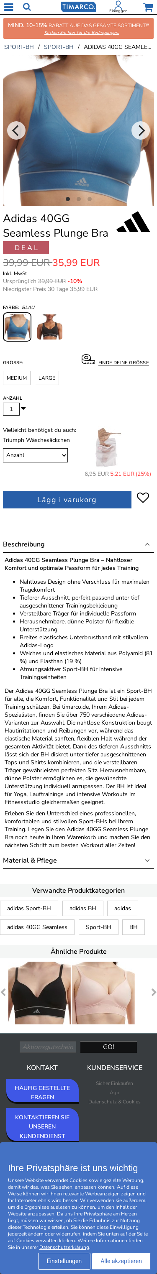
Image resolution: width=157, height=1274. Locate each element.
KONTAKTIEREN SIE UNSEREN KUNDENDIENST (42, 1126)
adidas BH (82, 908)
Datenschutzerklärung (64, 1247)
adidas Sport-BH (29, 908)
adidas (122, 908)
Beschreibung (24, 544)
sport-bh (19, 47)
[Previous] (16, 130)
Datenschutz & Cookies (114, 1101)
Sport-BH (98, 927)
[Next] (140, 130)
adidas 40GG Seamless (37, 927)
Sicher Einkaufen (114, 1083)
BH (133, 927)
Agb (114, 1092)
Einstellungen (64, 1261)
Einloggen (118, 10)
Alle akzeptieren (121, 1261)
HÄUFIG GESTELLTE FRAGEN (42, 1092)
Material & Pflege (30, 860)
